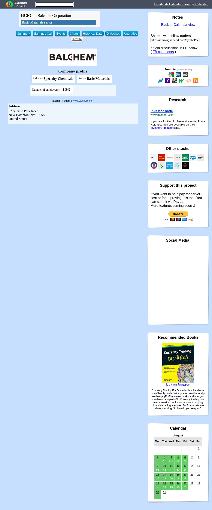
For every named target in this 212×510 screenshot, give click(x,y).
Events (61, 33)
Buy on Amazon (178, 384)
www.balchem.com (83, 100)
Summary (23, 33)
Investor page (162, 111)
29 (198, 483)
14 (191, 465)
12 (178, 465)
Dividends (113, 33)
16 (157, 474)
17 (164, 474)
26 (178, 483)
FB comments (163, 52)
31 (164, 492)
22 (198, 474)
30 (157, 492)
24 (164, 483)
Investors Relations (163, 127)
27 (185, 483)
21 (191, 474)
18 (171, 474)
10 (164, 465)
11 (171, 465)
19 (178, 474)
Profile (77, 39)
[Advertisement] (73, 156)
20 (185, 474)
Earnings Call (43, 33)
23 (157, 483)
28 (191, 483)
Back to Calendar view (178, 25)
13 (185, 465)
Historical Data (92, 33)
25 (171, 483)
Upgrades (130, 33)
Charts (74, 33)
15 (198, 465)
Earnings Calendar (195, 4)
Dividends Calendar (168, 4)
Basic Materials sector (37, 22)
